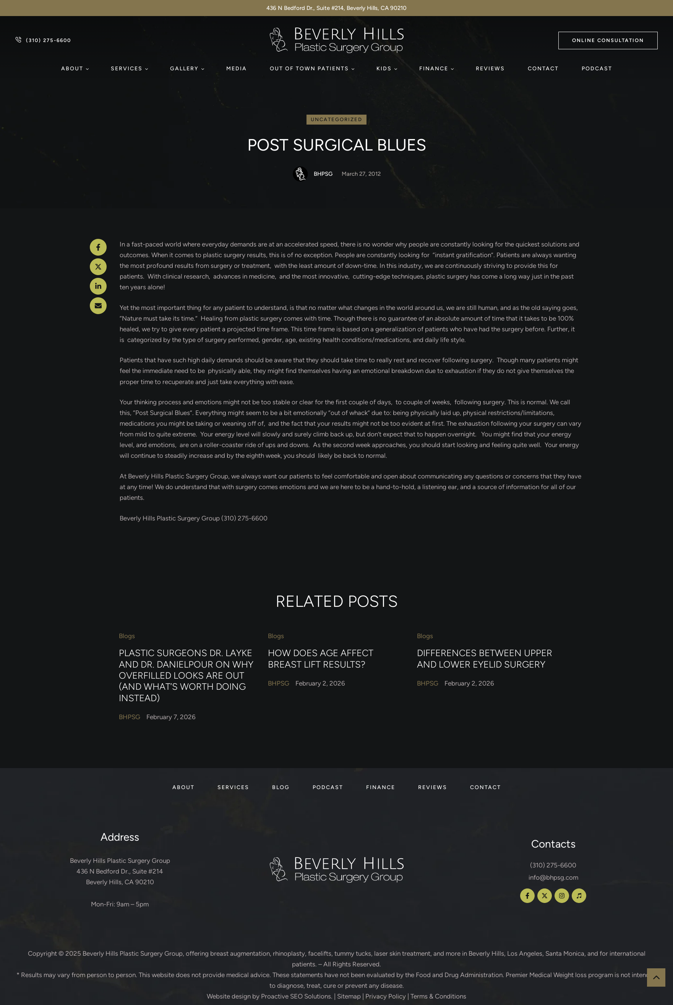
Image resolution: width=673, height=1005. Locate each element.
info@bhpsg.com (553, 877)
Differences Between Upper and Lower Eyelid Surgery (484, 658)
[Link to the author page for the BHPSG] (300, 174)
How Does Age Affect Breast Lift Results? (320, 658)
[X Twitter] (98, 266)
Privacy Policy (385, 996)
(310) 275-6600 (553, 865)
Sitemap (349, 996)
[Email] (98, 305)
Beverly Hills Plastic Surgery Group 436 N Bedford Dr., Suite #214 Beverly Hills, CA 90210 (120, 871)
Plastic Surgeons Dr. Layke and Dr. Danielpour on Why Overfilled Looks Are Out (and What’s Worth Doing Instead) (186, 675)
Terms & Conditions (438, 996)
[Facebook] (98, 247)
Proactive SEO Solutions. (296, 996)
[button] (608, 40)
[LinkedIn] (98, 286)
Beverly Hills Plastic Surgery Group (133, 953)
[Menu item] (74, 69)
